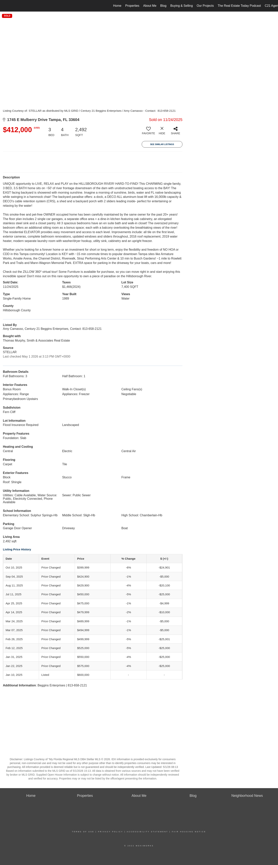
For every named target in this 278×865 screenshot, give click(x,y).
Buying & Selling (181, 5)
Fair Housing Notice (189, 832)
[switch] (148, 132)
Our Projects (205, 5)
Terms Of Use (83, 832)
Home (117, 5)
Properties (132, 5)
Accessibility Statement (147, 832)
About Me (149, 5)
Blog (163, 5)
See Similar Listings (162, 144)
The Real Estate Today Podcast (239, 5)
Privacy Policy (110, 832)
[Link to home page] (5, 6)
